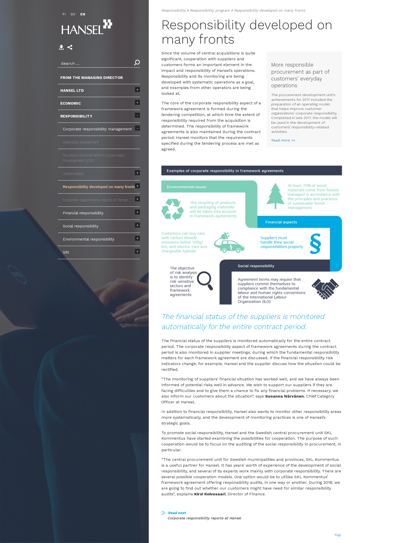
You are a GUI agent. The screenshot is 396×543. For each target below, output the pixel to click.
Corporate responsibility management (97, 129)
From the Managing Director (91, 77)
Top (337, 535)
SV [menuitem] (73, 14)
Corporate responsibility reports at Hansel (95, 200)
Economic (70, 103)
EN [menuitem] (82, 14)
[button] (69, 47)
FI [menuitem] (64, 14)
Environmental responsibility (88, 239)
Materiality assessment (81, 142)
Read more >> (283, 140)
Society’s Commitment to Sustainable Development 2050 (94, 158)
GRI (66, 252)
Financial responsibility (83, 213)
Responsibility (76, 116)
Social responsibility (80, 226)
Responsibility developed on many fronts (99, 187)
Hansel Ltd (72, 90)
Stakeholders (73, 173)
